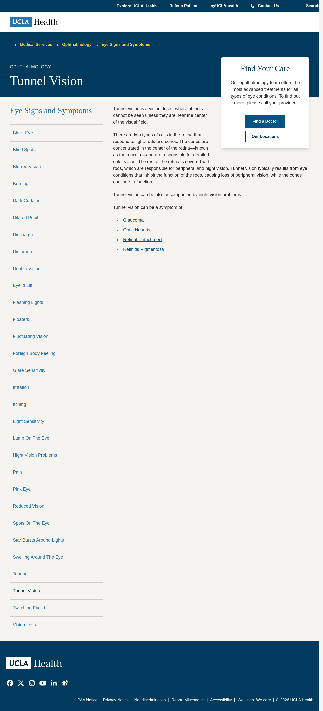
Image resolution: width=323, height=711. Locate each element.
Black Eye (23, 132)
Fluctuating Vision (30, 336)
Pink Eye (22, 489)
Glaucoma (133, 220)
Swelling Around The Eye (38, 557)
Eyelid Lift (22, 285)
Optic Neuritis (136, 229)
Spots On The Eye (31, 523)
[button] (137, 6)
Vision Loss (24, 624)
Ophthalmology (76, 44)
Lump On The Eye (31, 438)
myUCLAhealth (223, 6)
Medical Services (36, 44)
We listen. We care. (255, 700)
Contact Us (268, 6)
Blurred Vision (27, 166)
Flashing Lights (28, 302)
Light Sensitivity (28, 421)
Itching (19, 404)
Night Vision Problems (35, 455)
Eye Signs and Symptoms (125, 44)
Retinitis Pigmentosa (143, 249)
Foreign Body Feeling (34, 353)
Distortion (22, 251)
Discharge (23, 234)
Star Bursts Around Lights (38, 540)
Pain (17, 472)
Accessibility (221, 700)
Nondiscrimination (150, 700)
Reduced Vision (28, 506)
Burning (20, 183)
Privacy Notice (116, 700)
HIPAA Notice (86, 700)
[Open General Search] (311, 5)
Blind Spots (24, 149)
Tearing (20, 573)
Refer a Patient (183, 6)
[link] (10, 683)
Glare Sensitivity (29, 370)
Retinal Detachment (142, 239)
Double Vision (27, 268)
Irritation (21, 387)
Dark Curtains (26, 200)
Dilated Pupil (25, 217)
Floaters (21, 319)
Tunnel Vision (26, 590)
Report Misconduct (188, 700)
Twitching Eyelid (29, 607)
